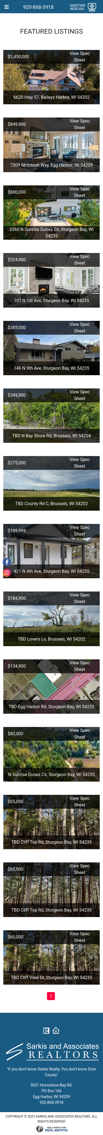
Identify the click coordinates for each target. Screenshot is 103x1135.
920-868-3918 (38, 7)
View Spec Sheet (79, 57)
